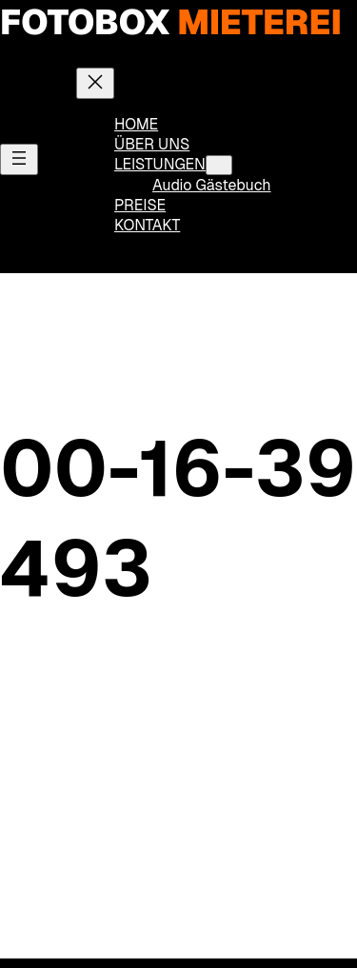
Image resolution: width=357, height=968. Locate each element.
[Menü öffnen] (19, 159)
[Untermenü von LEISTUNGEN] (219, 165)
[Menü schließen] (95, 83)
